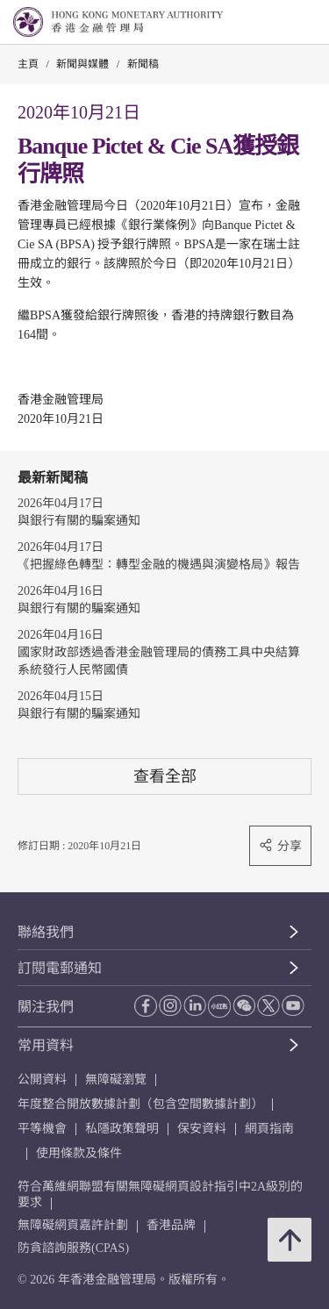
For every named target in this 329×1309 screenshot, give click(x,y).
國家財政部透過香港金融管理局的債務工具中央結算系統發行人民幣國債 (159, 661)
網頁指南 (269, 1128)
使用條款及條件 (79, 1153)
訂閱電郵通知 (60, 968)
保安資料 (201, 1128)
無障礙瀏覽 (116, 1079)
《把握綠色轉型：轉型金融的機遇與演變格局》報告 (159, 564)
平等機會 (42, 1128)
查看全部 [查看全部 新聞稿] (165, 776)
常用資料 (46, 1045)
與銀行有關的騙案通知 (79, 520)
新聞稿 (143, 64)
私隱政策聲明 (122, 1128)
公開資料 (42, 1079)
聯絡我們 (46, 932)
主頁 (28, 64)
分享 (280, 845)
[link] (271, 22)
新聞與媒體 (82, 64)
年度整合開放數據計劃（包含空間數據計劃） (140, 1104)
